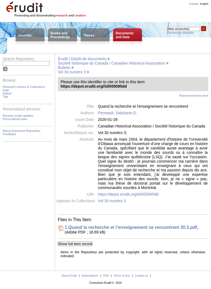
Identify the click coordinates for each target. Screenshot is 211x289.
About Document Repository (22, 130)
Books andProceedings (60, 35)
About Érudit (69, 275)
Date (6, 90)
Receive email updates (18, 115)
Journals (25, 35)
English (204, 3)
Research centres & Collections (24, 86)
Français (194, 3)
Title (5, 96)
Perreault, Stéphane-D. (117, 113)
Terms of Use (122, 275)
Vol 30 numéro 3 (72, 72)
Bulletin (64, 67)
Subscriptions (90, 275)
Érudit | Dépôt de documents (82, 59)
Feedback (9, 134)
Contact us (141, 275)
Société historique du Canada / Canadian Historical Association (111, 63)
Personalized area (15, 119)
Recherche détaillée (180, 32)
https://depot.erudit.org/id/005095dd (128, 194)
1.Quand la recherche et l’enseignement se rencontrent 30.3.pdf (131, 227)
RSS (106, 275)
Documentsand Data (124, 35)
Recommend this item (193, 95)
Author (7, 93)
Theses (88, 35)
